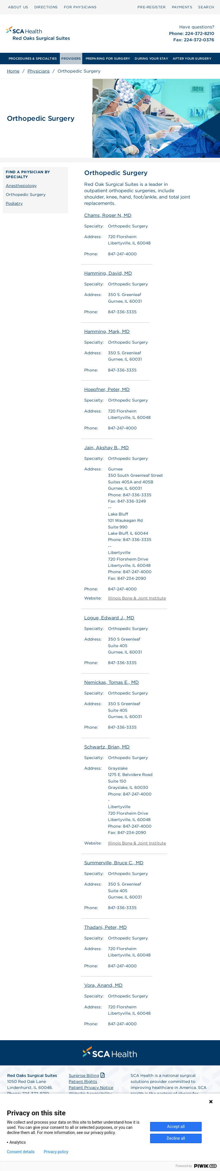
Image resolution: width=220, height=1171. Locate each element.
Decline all (176, 1138)
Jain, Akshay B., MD (106, 447)
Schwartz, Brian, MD (107, 747)
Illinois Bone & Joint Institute (137, 598)
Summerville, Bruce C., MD (114, 862)
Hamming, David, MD (108, 273)
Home (13, 71)
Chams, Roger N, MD (107, 215)
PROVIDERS (71, 59)
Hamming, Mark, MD (107, 331)
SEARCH (206, 7)
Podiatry (14, 203)
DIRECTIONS (46, 7)
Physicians (39, 71)
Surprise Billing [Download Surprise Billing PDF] (87, 1075)
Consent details (21, 1151)
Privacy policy (56, 1151)
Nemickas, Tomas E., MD (111, 682)
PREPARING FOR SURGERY (108, 59)
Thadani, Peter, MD (105, 927)
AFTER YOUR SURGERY (192, 59)
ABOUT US (18, 7)
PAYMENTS (182, 7)
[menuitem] (18, 7)
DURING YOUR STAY (151, 59)
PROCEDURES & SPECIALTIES (33, 59)
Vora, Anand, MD (103, 985)
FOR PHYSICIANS (80, 7)
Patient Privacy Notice (91, 1087)
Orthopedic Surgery (26, 194)
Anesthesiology (21, 185)
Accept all (176, 1126)
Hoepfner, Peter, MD (107, 389)
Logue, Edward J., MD (109, 617)
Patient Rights (83, 1081)
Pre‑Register (152, 7)
